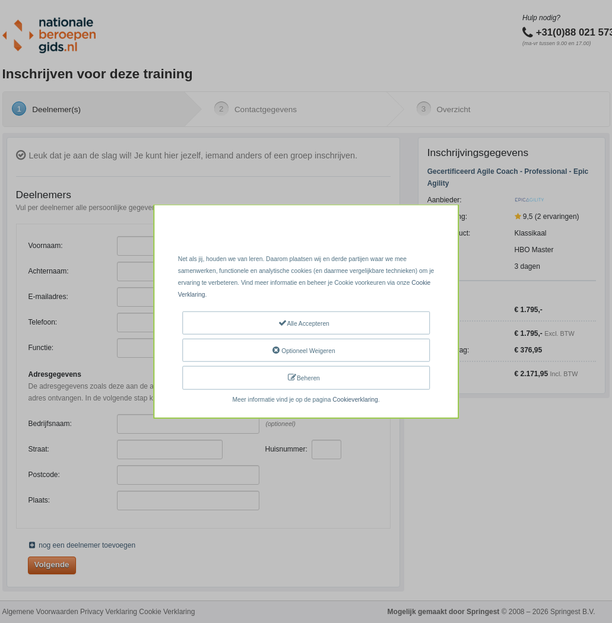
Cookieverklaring (355, 399)
